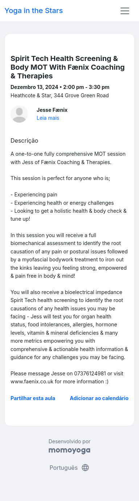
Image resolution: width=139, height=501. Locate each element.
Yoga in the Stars (33, 10)
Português (69, 467)
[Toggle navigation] (125, 11)
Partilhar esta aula (33, 398)
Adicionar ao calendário (99, 398)
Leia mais (48, 118)
